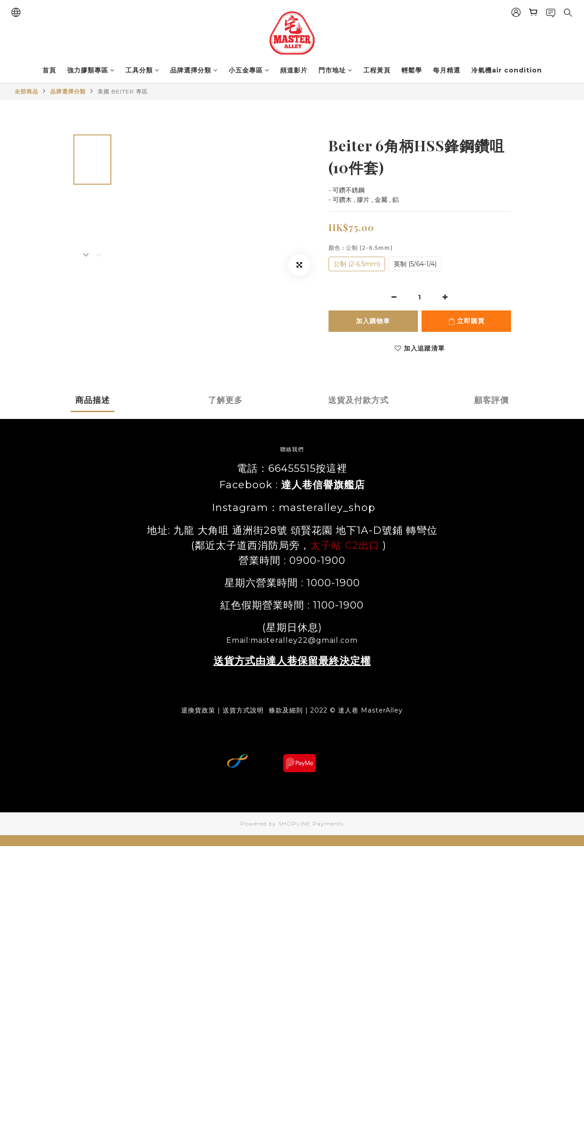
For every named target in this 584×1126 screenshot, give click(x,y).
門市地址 (335, 70)
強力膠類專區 (91, 70)
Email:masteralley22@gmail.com (292, 640)
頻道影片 (294, 70)
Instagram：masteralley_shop (292, 507)
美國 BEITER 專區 (123, 91)
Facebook (245, 485)
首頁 (49, 70)
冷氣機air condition (506, 70)
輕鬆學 (412, 70)
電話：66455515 (276, 468)
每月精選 (446, 70)
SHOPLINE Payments (311, 823)
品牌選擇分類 (194, 70)
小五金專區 (249, 70)
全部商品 (26, 91)
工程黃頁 (377, 70)
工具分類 (142, 70)
